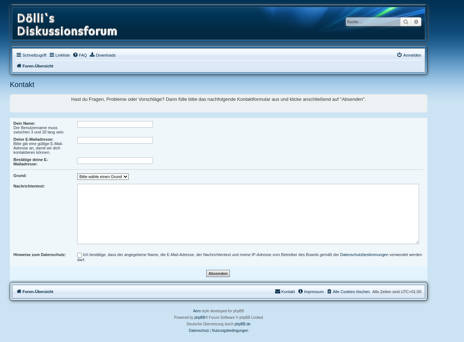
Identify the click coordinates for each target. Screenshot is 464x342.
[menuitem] (79, 55)
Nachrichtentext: (29, 186)
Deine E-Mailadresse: (33, 139)
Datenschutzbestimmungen (364, 254)
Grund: (20, 175)
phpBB (199, 318)
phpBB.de (242, 324)
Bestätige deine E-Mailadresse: (30, 161)
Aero (197, 311)
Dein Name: (24, 123)
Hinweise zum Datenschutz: (39, 254)
